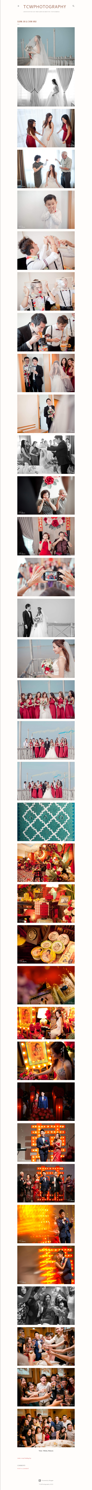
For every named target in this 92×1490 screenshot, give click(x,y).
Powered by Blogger (46, 1480)
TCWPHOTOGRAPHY (44, 7)
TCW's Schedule (55, 11)
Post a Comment (23, 1468)
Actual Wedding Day (26, 1458)
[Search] (73, 6)
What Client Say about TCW (43, 11)
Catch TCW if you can (29, 11)
